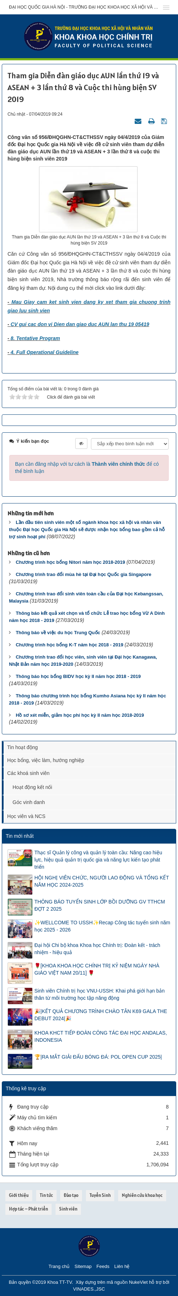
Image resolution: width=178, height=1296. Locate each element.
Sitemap (83, 1266)
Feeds (102, 1266)
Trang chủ (59, 1266)
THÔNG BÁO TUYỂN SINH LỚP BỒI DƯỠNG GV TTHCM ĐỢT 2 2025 (99, 905)
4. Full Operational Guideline (45, 352)
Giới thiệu (19, 1195)
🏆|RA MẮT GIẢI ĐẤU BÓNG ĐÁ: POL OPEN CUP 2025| (98, 1057)
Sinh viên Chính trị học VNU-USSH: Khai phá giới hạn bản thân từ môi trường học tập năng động (99, 994)
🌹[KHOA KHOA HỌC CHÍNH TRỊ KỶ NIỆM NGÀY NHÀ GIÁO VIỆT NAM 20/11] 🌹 (96, 969)
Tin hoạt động (22, 747)
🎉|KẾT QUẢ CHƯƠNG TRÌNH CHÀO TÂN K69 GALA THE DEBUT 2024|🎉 (100, 1014)
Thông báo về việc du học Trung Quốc (58, 632)
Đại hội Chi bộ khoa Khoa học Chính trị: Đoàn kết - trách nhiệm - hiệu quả (97, 948)
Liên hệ (121, 1266)
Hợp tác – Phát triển (28, 1209)
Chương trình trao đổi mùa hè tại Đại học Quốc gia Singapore (83, 574)
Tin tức (46, 1195)
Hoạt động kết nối (32, 787)
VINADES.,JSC (89, 1289)
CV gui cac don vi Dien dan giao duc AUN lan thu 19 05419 (80, 324)
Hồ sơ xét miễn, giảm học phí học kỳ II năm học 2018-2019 (80, 715)
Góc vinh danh (29, 802)
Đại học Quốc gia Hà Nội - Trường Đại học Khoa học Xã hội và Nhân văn (83, 7)
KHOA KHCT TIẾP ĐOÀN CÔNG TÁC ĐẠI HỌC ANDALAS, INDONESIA (100, 1036)
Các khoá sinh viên (28, 773)
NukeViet (138, 1282)
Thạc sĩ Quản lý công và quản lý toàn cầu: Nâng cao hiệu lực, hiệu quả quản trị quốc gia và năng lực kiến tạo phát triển (98, 860)
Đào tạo (71, 1195)
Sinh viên (68, 1209)
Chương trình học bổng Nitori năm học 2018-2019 (70, 562)
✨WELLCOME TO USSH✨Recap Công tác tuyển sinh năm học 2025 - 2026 (102, 926)
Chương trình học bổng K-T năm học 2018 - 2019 (69, 644)
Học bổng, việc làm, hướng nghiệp (45, 760)
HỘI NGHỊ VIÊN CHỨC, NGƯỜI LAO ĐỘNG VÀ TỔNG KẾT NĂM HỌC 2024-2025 (101, 881)
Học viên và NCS (26, 816)
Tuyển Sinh (100, 1195)
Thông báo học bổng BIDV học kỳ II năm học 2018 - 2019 (78, 676)
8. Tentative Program (35, 338)
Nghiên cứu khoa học (142, 1195)
